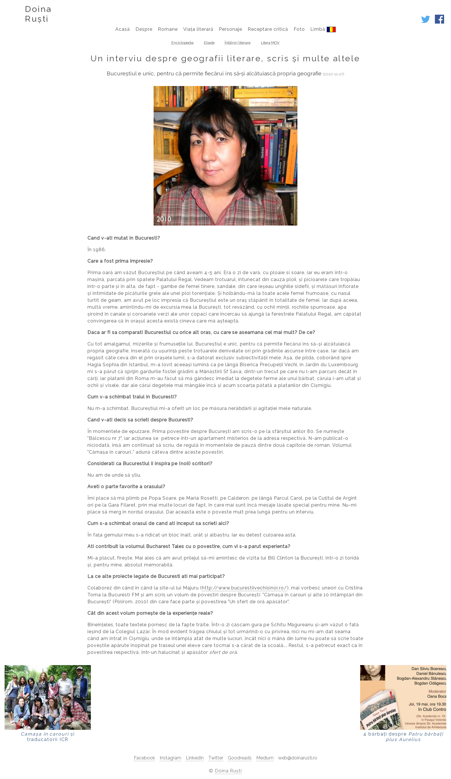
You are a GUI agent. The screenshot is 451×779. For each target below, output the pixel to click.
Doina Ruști (228, 771)
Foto (299, 29)
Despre (143, 29)
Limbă (322, 29)
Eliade (209, 43)
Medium (265, 758)
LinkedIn (195, 758)
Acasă (122, 29)
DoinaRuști (38, 14)
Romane (168, 29)
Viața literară (198, 29)
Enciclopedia (182, 43)
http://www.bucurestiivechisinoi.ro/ (244, 588)
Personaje (230, 29)
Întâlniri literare (238, 43)
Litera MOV (270, 43)
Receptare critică (268, 29)
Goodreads (240, 758)
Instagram (170, 758)
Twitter (215, 758)
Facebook (144, 758)
